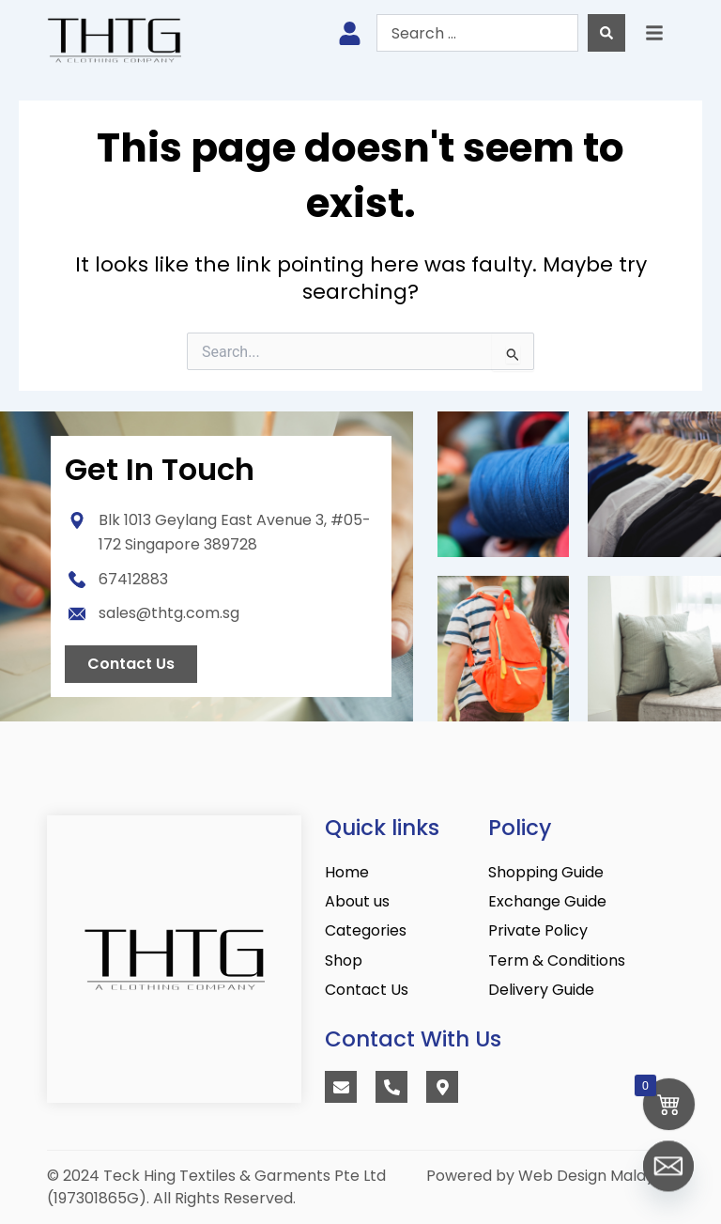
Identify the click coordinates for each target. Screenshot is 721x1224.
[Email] (668, 1175)
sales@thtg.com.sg (169, 613)
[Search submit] (606, 33)
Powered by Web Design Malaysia (550, 1175)
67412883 (133, 579)
